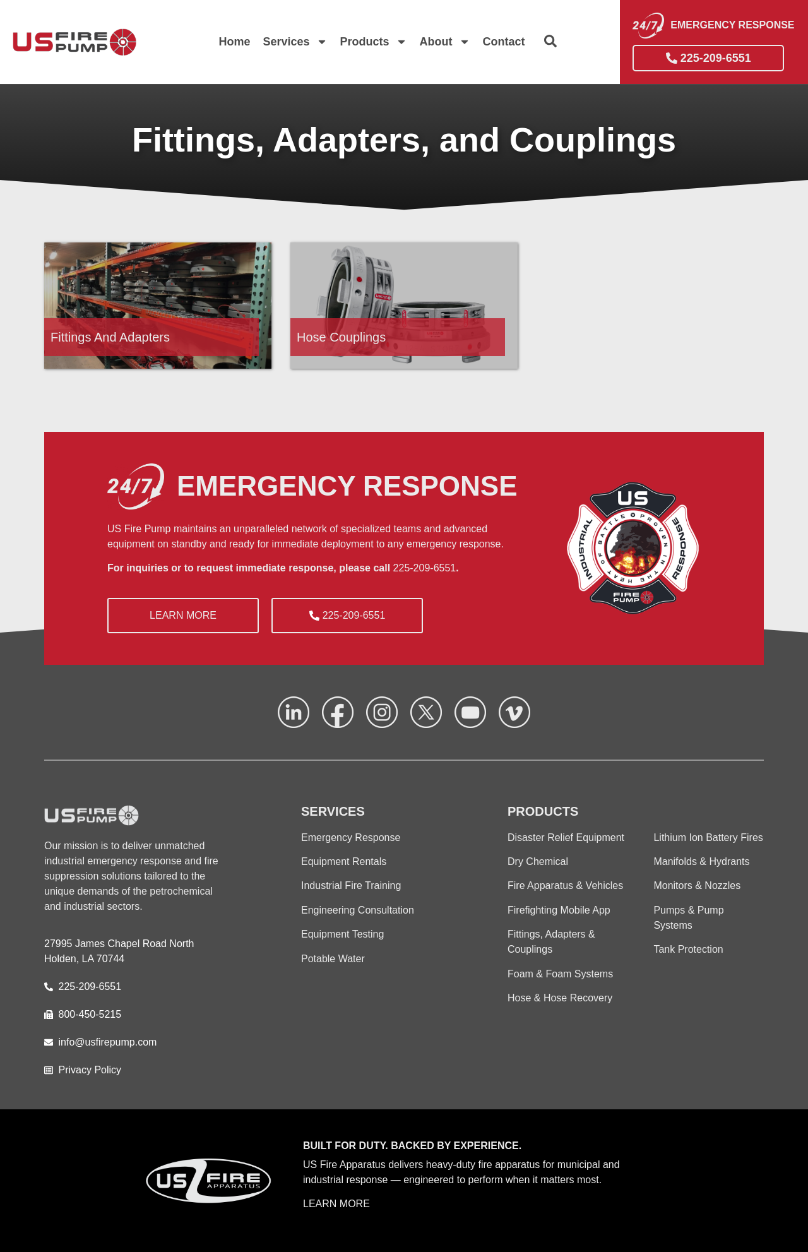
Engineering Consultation (357, 910)
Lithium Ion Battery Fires (708, 837)
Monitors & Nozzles (696, 885)
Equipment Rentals (343, 861)
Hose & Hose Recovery (560, 998)
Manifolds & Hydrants (701, 861)
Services (295, 42)
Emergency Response (350, 837)
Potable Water (333, 958)
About (445, 42)
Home (234, 41)
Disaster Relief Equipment (566, 837)
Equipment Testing (342, 934)
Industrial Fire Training (351, 885)
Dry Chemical (538, 861)
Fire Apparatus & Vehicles (565, 885)
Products (373, 42)
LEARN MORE (336, 1203)
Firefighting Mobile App (559, 910)
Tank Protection (688, 949)
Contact (504, 41)
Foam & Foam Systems (560, 974)
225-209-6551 (424, 568)
